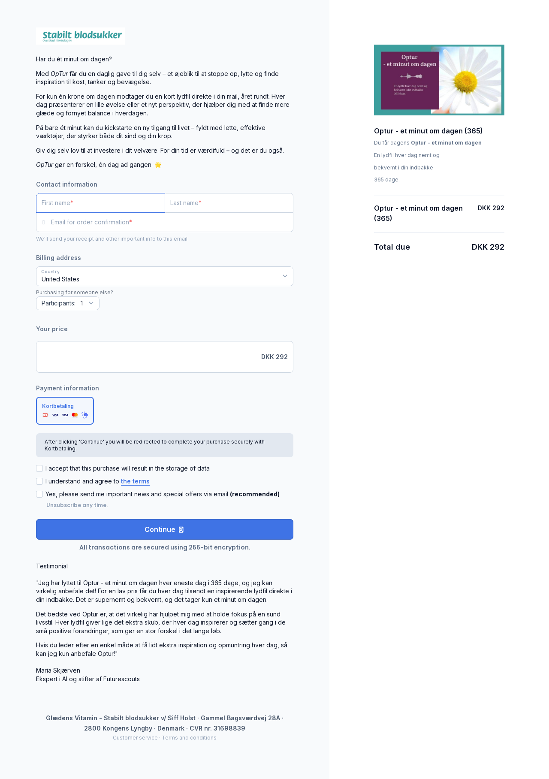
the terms (135, 481)
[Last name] (229, 202)
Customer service (135, 737)
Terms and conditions (189, 737)
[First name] (100, 202)
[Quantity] (67, 303)
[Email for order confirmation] (172, 222)
